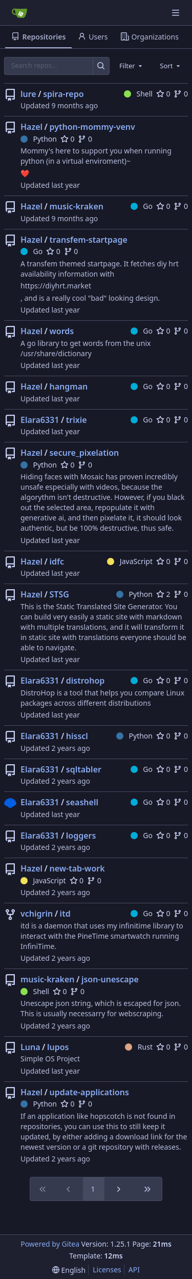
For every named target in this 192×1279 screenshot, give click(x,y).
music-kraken (76, 206)
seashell (82, 802)
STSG (59, 594)
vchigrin (36, 913)
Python (38, 139)
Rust (139, 1047)
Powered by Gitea (49, 1244)
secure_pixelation (84, 453)
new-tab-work (76, 868)
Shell (138, 94)
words (61, 331)
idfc (56, 561)
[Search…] (101, 66)
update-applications (89, 1092)
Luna (30, 1047)
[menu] (69, 1270)
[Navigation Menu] (176, 12)
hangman (68, 386)
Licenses (107, 1269)
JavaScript (130, 561)
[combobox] (131, 65)
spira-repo (63, 94)
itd (65, 913)
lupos (58, 1047)
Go (142, 206)
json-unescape (110, 979)
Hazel (31, 127)
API (134, 1269)
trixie (76, 420)
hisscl (77, 736)
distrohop (85, 680)
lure (28, 94)
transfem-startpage (88, 240)
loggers (81, 835)
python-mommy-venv (92, 127)
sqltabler (83, 769)
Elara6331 (39, 420)
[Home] (19, 13)
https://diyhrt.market (55, 285)
